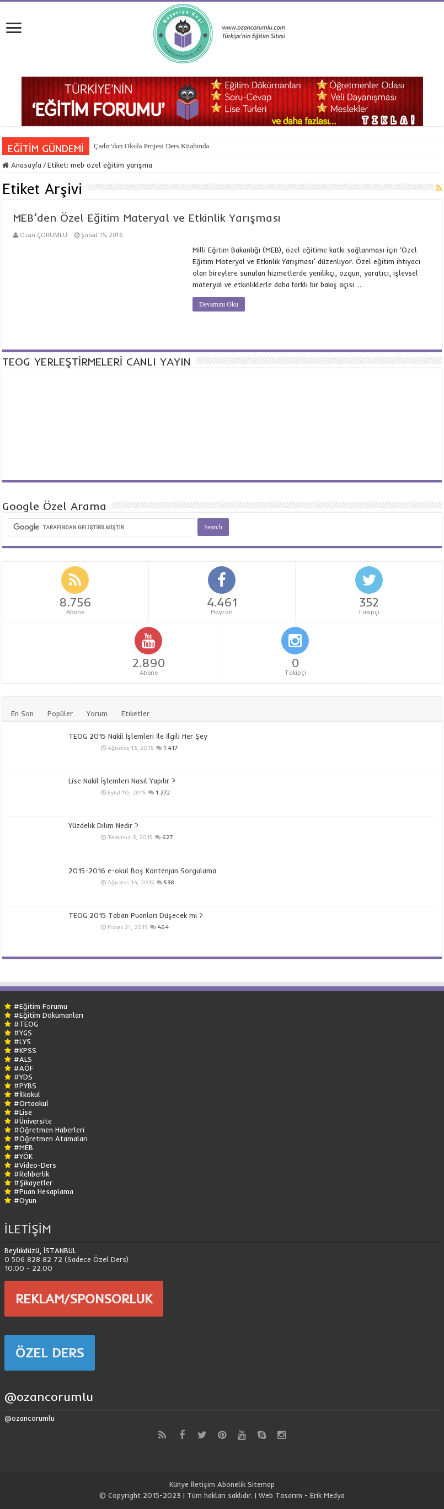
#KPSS (25, 1050)
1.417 (170, 747)
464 (163, 927)
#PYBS (25, 1085)
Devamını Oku (218, 304)
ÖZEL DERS (49, 1352)
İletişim (203, 1484)
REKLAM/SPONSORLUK (83, 1298)
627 (167, 837)
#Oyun (25, 1200)
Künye (179, 1484)
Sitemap (261, 1484)
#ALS (23, 1059)
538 (169, 882)
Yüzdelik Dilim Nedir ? (103, 825)
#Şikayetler (33, 1182)
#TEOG (26, 1023)
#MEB (23, 1147)
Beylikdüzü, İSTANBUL (40, 1250)
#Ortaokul (31, 1103)
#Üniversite (33, 1120)
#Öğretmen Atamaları (51, 1138)
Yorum (97, 713)
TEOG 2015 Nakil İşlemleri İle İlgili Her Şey (137, 736)
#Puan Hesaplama (43, 1191)
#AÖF (24, 1068)
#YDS (23, 1076)
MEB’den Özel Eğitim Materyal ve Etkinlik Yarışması (147, 217)
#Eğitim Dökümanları (48, 1015)
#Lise (23, 1112)
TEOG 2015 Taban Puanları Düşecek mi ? (135, 915)
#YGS (23, 1032)
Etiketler (135, 713)
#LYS (22, 1041)
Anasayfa (21, 164)
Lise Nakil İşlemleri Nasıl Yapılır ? (121, 780)
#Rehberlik (31, 1173)
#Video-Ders (35, 1165)
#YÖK (23, 1156)
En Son (22, 713)
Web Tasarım (280, 1495)
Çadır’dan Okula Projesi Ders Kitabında (151, 146)
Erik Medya (327, 1495)
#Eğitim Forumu (40, 1006)
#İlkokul (27, 1094)
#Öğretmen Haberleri (49, 1129)
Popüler (60, 713)
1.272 (163, 792)
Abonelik (231, 1484)
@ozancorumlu (48, 1396)
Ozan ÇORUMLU (43, 234)
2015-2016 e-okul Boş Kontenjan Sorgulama (142, 870)
